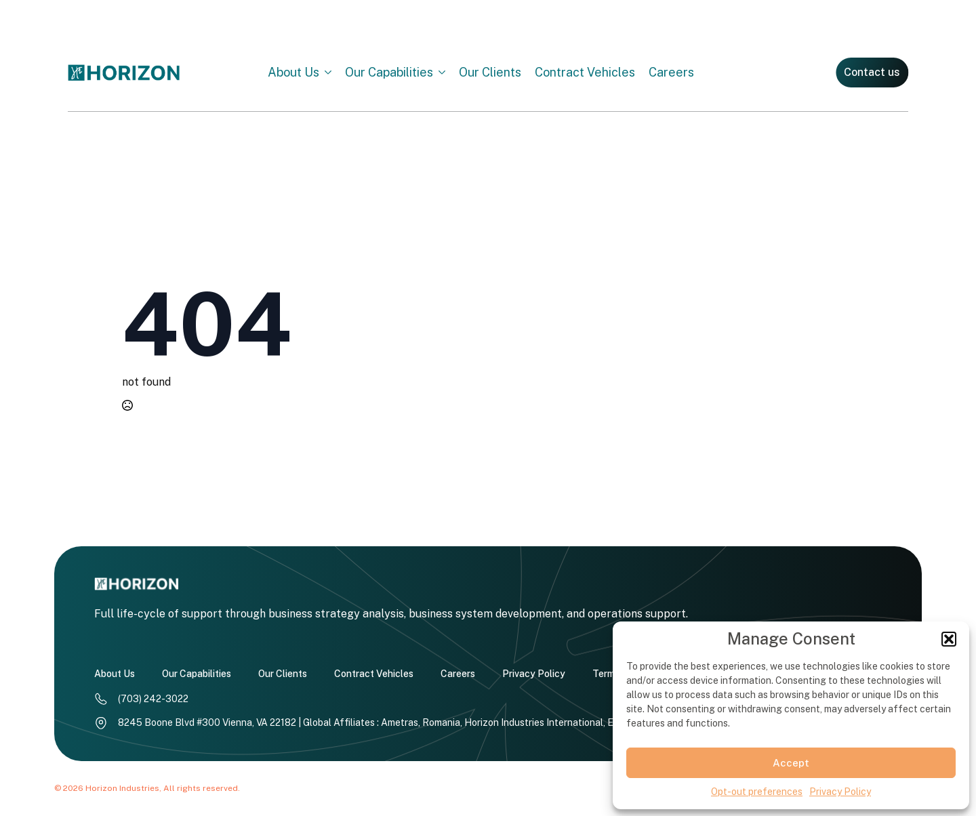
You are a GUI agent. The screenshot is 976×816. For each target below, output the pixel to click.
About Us (293, 70)
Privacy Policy (840, 791)
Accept (791, 763)
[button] (949, 639)
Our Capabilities (389, 70)
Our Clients (490, 70)
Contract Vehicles (585, 70)
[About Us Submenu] (332, 70)
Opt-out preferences (756, 791)
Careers (671, 70)
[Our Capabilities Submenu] (446, 70)
